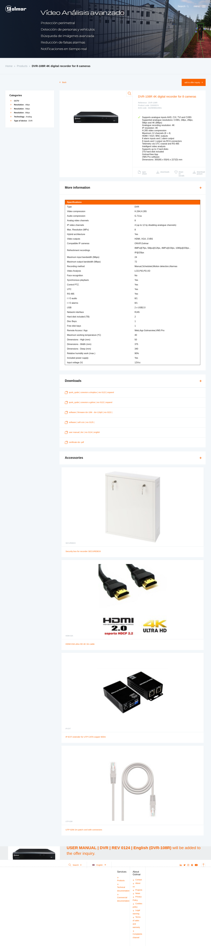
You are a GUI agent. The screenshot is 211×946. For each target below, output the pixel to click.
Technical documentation (123, 887)
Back (62, 82)
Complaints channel (137, 934)
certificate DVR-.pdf (74, 442)
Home (9, 66)
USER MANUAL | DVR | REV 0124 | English (82, 432)
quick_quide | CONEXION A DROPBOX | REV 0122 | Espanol (89, 392)
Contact (137, 880)
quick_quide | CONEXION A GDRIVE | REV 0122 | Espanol (88, 402)
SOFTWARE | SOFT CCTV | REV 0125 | (79, 422)
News (136, 893)
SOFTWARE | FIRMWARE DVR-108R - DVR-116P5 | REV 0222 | (88, 412)
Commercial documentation (123, 897)
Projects (137, 890)
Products (22, 66)
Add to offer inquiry (193, 82)
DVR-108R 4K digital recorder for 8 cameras (61, 66)
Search (75, 865)
